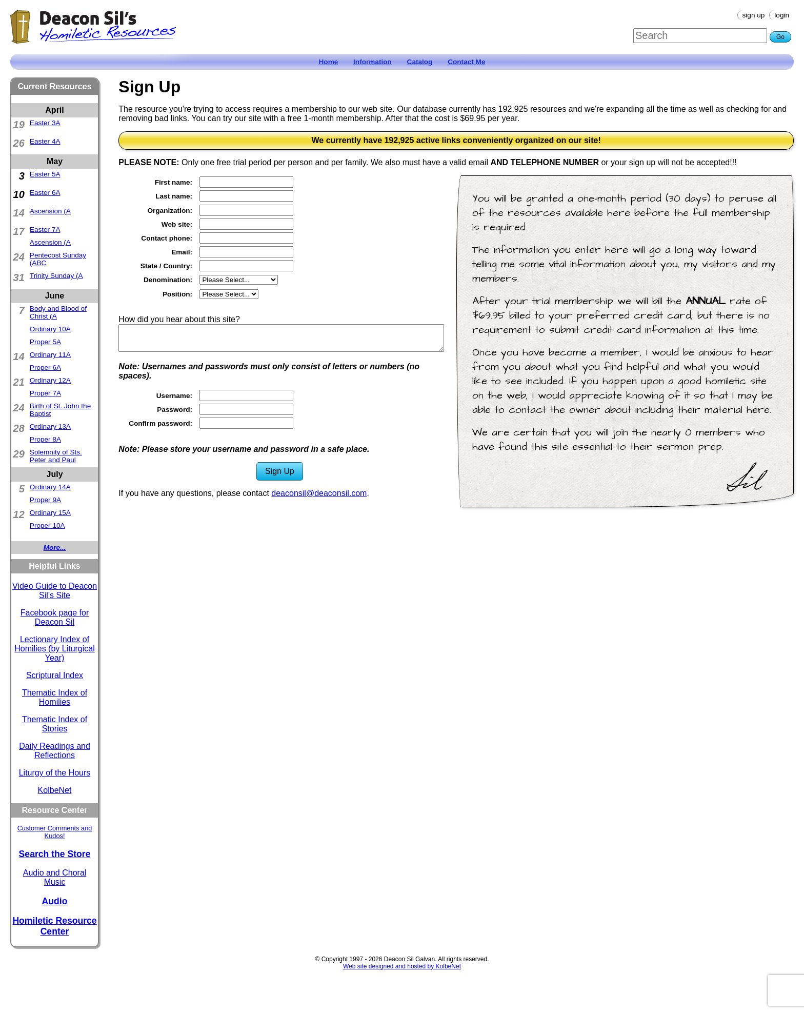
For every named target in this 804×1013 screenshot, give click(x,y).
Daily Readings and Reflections (54, 751)
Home (328, 62)
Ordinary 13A (50, 426)
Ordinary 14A (50, 487)
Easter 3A (45, 123)
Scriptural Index (54, 675)
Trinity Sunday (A (56, 276)
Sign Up (753, 15)
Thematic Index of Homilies (54, 697)
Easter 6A (45, 192)
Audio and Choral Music (55, 877)
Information (372, 62)
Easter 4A (45, 141)
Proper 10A (47, 525)
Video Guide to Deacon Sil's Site (54, 591)
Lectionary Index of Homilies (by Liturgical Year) (54, 648)
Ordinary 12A (50, 380)
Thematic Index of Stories (54, 724)
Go (780, 37)
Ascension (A (50, 211)
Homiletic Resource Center (54, 926)
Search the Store (55, 854)
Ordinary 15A (50, 513)
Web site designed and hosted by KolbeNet (402, 966)
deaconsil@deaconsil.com (319, 493)
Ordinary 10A (50, 329)
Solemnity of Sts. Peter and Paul (56, 456)
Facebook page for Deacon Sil (55, 617)
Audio (55, 901)
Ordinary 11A (50, 355)
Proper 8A (45, 439)
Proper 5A (45, 342)
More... (55, 547)
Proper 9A (45, 500)
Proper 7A (45, 393)
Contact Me (466, 62)
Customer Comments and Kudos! (54, 832)
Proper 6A (45, 367)
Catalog (420, 62)
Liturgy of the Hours (55, 772)
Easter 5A (45, 174)
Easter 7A (45, 229)
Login (781, 15)
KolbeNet (55, 790)
